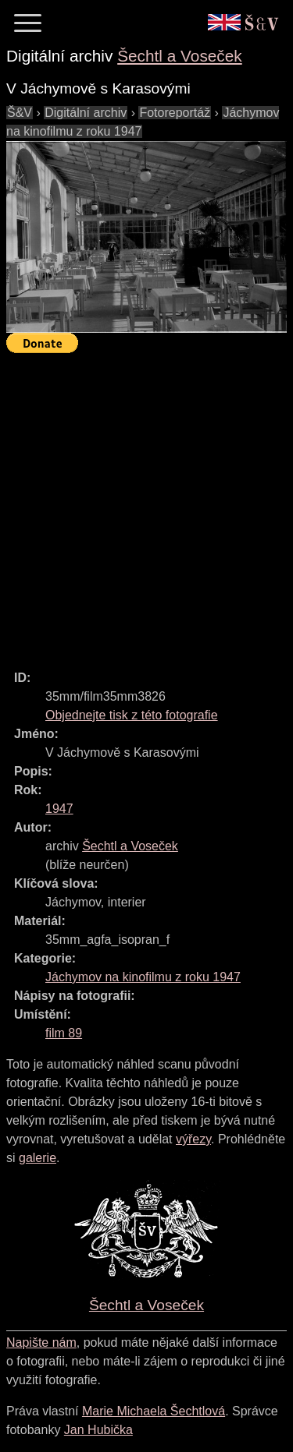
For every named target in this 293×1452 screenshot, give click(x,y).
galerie (37, 1157)
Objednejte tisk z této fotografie (131, 715)
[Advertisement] (146, 505)
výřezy (193, 1139)
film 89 (63, 1033)
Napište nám (41, 1342)
